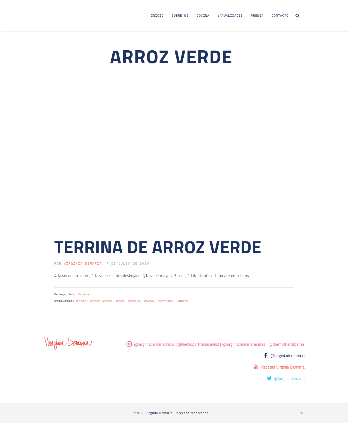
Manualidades (230, 15)
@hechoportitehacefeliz (198, 344)
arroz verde (101, 300)
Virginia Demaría (83, 263)
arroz (81, 300)
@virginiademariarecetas (243, 344)
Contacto (280, 15)
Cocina (203, 15)
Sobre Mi (180, 15)
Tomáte (182, 300)
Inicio (157, 15)
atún (120, 300)
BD (302, 412)
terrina (165, 300)
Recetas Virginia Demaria (282, 367)
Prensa (257, 15)
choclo (134, 300)
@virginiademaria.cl (288, 355)
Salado (84, 294)
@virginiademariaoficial (154, 344)
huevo (149, 300)
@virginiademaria (289, 378)
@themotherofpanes (287, 344)
